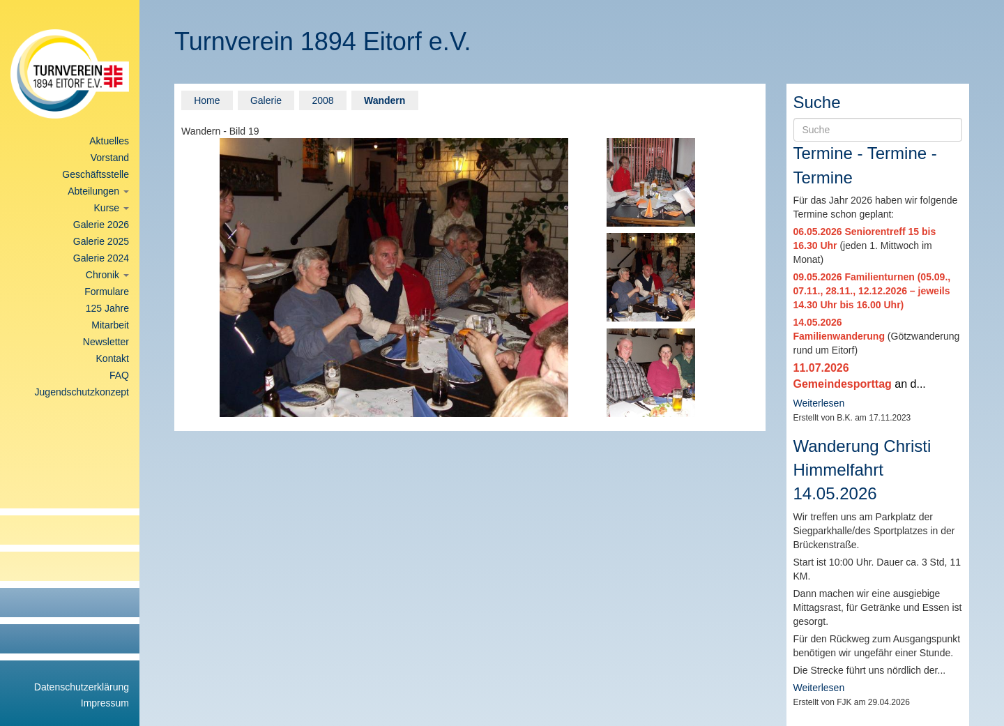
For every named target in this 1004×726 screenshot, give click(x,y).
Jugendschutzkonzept (82, 392)
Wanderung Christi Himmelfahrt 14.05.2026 (862, 470)
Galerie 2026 (101, 224)
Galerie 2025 (101, 241)
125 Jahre (107, 308)
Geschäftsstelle (95, 174)
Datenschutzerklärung (81, 687)
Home (207, 100)
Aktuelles (109, 140)
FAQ (119, 375)
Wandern (384, 100)
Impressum (105, 703)
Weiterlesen (819, 403)
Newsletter (106, 341)
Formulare (106, 291)
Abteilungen (98, 191)
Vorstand (110, 157)
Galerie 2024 (101, 258)
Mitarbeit (110, 325)
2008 (322, 100)
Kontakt (112, 358)
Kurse (111, 207)
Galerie (266, 100)
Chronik (107, 274)
